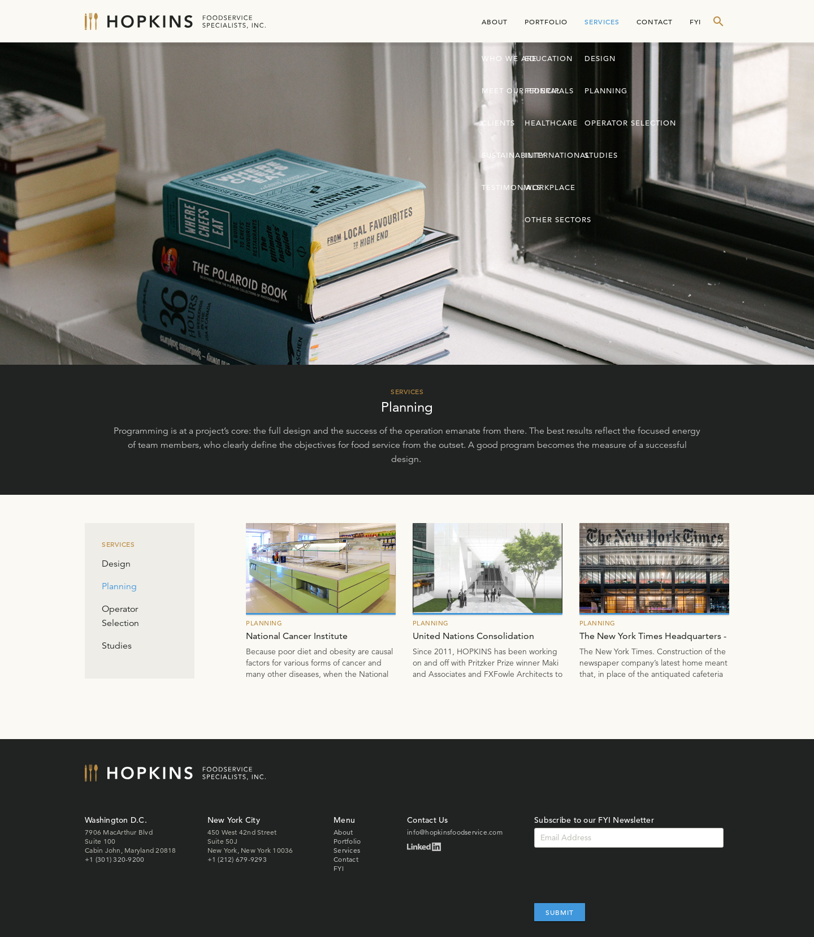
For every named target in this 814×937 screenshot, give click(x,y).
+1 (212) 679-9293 (237, 859)
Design (116, 563)
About (495, 21)
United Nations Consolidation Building (473, 637)
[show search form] (718, 21)
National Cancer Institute (297, 636)
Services (602, 21)
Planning (119, 586)
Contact (655, 21)
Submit (559, 912)
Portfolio (546, 21)
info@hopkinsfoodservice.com (455, 832)
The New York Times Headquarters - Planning (652, 637)
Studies (117, 645)
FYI (695, 21)
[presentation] (620, 875)
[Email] (629, 838)
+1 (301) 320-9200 (114, 859)
